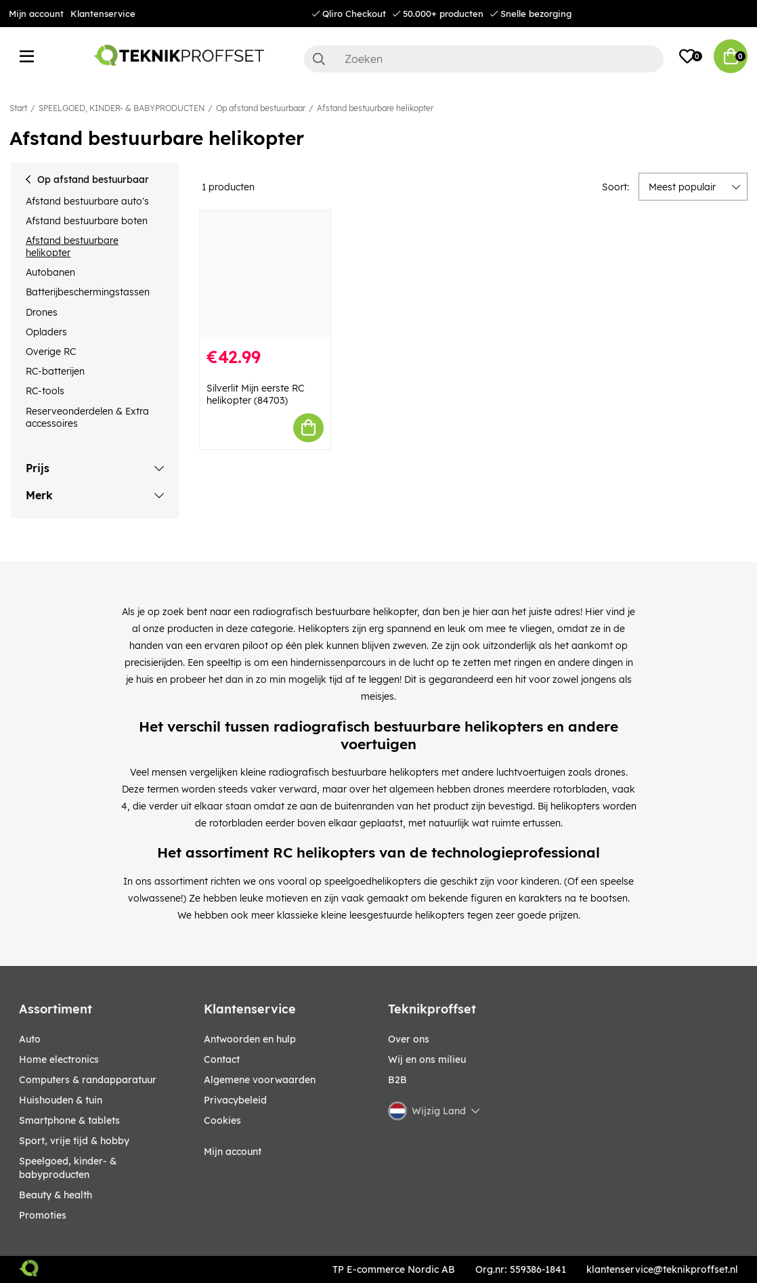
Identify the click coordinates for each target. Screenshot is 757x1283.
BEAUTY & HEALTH (55, 1195)
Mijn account (36, 13)
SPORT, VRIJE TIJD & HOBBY (74, 1141)
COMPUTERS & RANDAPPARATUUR (87, 1080)
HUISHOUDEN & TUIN (60, 1100)
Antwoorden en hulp (250, 1039)
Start (18, 108)
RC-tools (45, 391)
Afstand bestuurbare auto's (87, 201)
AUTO (30, 1039)
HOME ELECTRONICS (59, 1059)
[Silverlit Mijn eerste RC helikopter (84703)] (265, 275)
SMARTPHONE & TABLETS (69, 1120)
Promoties (42, 1215)
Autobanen (50, 272)
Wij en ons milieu (427, 1059)
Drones (42, 312)
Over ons (408, 1039)
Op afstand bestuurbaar (260, 108)
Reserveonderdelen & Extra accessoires (87, 417)
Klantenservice (102, 13)
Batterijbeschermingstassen (88, 292)
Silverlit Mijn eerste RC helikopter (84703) (255, 394)
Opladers (46, 332)
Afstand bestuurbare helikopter (375, 108)
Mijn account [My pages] (232, 1151)
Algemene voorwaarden (260, 1080)
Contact (222, 1059)
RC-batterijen (55, 371)
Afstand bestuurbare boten (87, 221)
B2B (397, 1080)
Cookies (222, 1120)
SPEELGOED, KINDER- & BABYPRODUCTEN (121, 108)
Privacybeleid (235, 1100)
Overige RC (51, 351)
